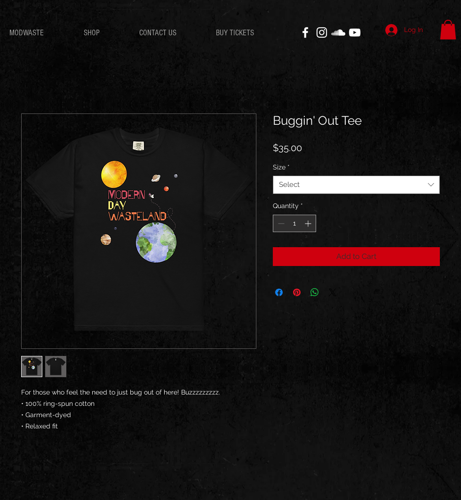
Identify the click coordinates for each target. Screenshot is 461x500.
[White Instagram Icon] (322, 32)
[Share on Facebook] (279, 292)
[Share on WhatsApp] (314, 292)
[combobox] (356, 185)
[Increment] (309, 223)
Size (281, 167)
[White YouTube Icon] (355, 32)
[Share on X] (332, 292)
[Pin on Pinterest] (296, 292)
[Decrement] (280, 223)
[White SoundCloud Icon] (338, 32)
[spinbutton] (294, 223)
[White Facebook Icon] (305, 32)
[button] (448, 30)
